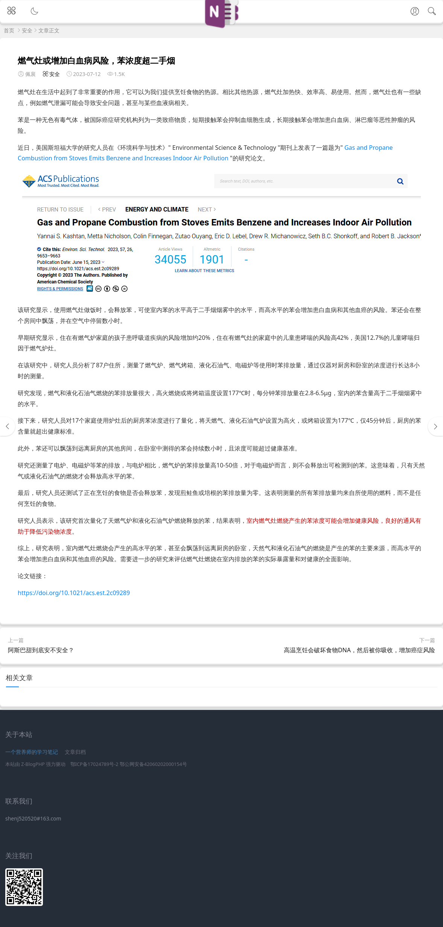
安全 (27, 30)
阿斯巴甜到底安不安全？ (41, 650)
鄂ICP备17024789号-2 (94, 764)
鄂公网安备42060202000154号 (153, 764)
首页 (9, 30)
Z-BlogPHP (33, 764)
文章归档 (75, 751)
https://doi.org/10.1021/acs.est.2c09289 (74, 593)
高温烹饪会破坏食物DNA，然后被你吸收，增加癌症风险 (359, 650)
